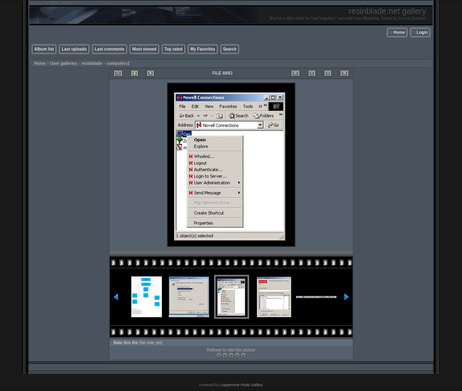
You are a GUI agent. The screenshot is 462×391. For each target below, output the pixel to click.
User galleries (63, 63)
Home (399, 32)
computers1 (118, 63)
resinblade (92, 63)
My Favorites (202, 49)
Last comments (109, 49)
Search (230, 49)
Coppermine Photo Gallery (241, 385)
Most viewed (144, 49)
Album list (44, 49)
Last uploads (74, 49)
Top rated (173, 49)
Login (422, 32)
